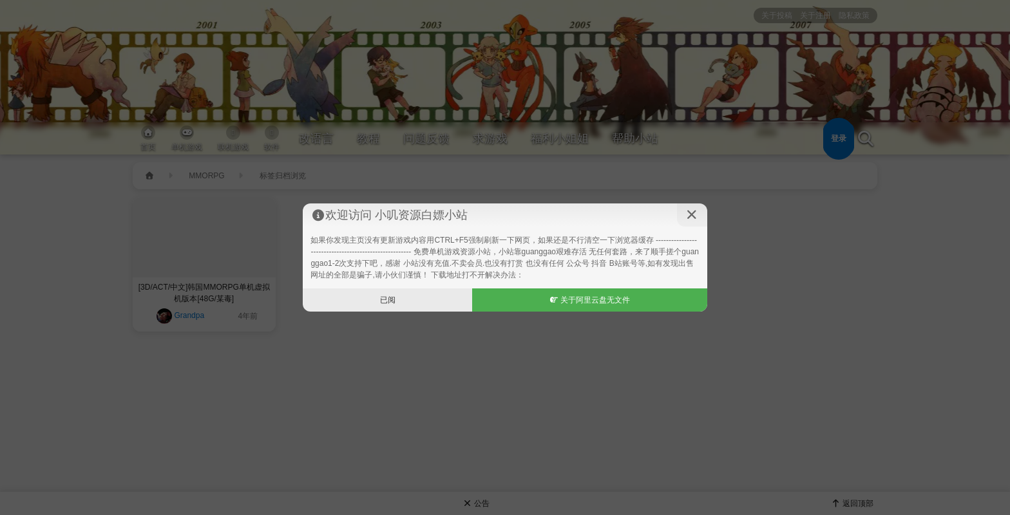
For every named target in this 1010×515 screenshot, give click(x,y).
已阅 (387, 299)
